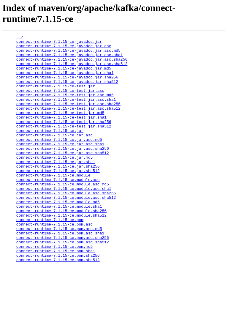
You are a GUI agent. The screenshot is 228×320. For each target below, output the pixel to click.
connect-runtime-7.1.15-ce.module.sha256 (61, 246)
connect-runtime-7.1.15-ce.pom (49, 257)
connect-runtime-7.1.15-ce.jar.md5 (54, 182)
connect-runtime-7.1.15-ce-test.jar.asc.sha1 (66, 112)
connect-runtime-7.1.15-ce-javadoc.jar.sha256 (67, 86)
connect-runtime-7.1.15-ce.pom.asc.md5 (59, 267)
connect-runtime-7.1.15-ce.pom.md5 (54, 289)
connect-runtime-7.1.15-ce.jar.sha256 (58, 193)
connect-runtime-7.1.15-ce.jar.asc (54, 155)
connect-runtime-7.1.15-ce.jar (49, 150)
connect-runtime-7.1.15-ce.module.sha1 (59, 241)
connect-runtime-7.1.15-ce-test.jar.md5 (60, 128)
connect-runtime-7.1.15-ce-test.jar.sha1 (61, 134)
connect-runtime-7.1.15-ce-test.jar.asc (60, 102)
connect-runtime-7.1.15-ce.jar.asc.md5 (59, 160)
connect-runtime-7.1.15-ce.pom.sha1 (55, 294)
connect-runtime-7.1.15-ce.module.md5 (58, 235)
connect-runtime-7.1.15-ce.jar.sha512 (58, 198)
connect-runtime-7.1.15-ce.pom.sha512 (58, 305)
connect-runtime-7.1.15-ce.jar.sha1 (55, 187)
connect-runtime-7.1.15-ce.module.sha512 (61, 251)
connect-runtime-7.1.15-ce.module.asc (58, 209)
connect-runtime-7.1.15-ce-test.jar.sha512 (63, 144)
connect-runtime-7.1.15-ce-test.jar (55, 96)
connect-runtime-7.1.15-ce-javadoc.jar (59, 43)
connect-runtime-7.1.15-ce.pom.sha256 (58, 299)
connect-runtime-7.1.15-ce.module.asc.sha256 (66, 225)
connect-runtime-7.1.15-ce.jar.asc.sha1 (60, 166)
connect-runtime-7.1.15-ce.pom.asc (54, 262)
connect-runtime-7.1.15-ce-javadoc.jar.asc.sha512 (71, 69)
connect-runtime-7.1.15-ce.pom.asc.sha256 (62, 278)
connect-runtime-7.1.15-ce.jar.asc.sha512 (62, 176)
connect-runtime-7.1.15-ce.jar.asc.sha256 (62, 171)
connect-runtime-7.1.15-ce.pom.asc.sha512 (62, 283)
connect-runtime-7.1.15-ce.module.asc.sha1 (63, 219)
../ (19, 37)
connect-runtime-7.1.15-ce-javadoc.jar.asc (63, 48)
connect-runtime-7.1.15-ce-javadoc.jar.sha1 (65, 80)
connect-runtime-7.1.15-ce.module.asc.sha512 (66, 230)
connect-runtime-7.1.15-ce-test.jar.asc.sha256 (68, 118)
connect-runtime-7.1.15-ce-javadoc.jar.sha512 (67, 91)
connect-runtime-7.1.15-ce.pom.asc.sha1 (60, 273)
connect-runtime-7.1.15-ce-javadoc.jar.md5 (63, 75)
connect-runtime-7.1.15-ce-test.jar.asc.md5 (65, 107)
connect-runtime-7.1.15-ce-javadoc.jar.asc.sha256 (71, 64)
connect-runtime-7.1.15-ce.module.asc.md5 (62, 214)
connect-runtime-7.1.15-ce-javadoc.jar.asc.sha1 (69, 59)
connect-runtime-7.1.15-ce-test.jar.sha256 (63, 139)
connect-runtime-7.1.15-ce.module (53, 203)
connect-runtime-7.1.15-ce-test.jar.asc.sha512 (68, 123)
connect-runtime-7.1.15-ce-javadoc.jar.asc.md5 (68, 53)
